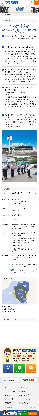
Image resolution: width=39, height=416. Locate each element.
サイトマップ (24, 395)
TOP (3, 14)
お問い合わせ (24, 403)
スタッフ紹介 (24, 387)
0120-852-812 (24, 356)
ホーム (7, 387)
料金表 (7, 395)
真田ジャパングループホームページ (19, 271)
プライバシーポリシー (27, 399)
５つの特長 (9, 399)
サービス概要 (10, 391)
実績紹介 (8, 403)
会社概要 (22, 391)
